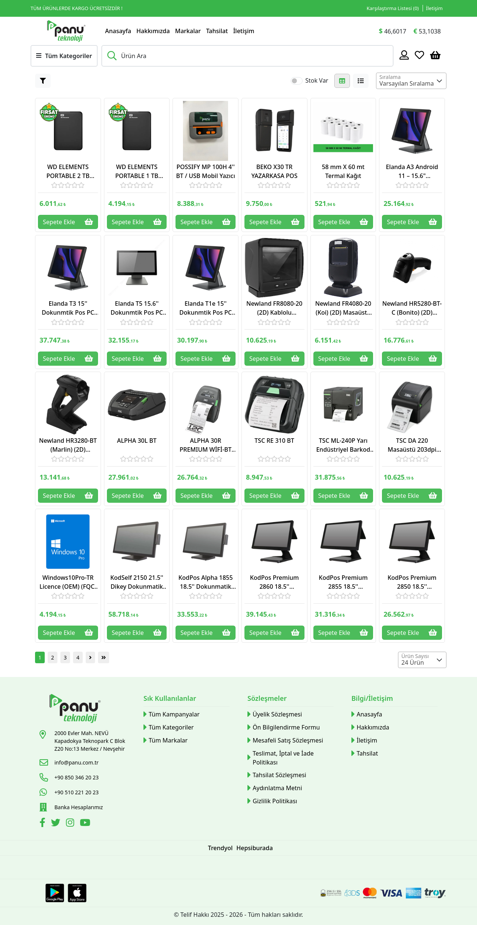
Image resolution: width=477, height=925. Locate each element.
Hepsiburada (254, 848)
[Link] (66, 31)
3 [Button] (65, 657)
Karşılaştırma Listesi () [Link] (393, 8)
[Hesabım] (404, 54)
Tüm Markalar (165, 740)
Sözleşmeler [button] (267, 698)
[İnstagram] (71, 824)
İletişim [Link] (434, 8)
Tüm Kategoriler (168, 727)
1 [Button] (39, 657)
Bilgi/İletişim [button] (372, 698)
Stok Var (316, 80)
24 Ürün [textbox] (412, 662)
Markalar (188, 31)
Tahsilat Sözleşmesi (276, 775)
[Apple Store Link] (77, 893)
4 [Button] (77, 657)
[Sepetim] (435, 54)
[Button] (43, 81)
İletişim (244, 31)
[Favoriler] (419, 54)
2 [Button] (52, 657)
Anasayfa (118, 31)
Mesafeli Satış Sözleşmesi (285, 740)
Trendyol (220, 848)
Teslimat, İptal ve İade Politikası (280, 757)
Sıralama (390, 76)
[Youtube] (86, 824)
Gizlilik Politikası (272, 801)
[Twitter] (56, 824)
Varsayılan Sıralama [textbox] (406, 83)
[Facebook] (43, 824)
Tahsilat (217, 31)
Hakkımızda (153, 31)
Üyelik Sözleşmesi (274, 714)
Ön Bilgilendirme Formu (283, 727)
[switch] (297, 81)
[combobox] (411, 81)
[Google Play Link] (54, 893)
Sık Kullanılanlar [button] (169, 698)
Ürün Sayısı (415, 655)
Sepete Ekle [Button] (68, 222)
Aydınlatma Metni (274, 788)
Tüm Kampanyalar (171, 714)
